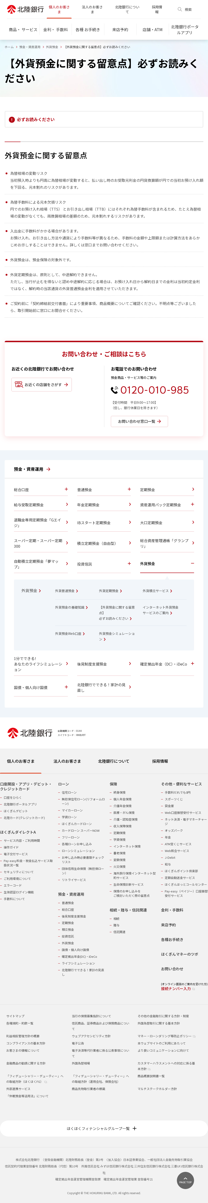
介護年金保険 (122, 806)
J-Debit (170, 857)
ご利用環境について (17, 878)
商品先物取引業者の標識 (88, 1089)
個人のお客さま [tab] (21, 761)
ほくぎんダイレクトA (18, 832)
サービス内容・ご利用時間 (22, 840)
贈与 (116, 925)
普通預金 (68, 903)
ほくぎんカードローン (77, 824)
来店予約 (168, 924)
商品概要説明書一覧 (151, 1076)
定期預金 (68, 923)
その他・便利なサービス (181, 784)
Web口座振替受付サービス (183, 812)
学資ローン (69, 817)
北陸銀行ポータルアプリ (20, 804)
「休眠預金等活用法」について (27, 1096)
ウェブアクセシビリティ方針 (91, 1036)
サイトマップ (15, 1016)
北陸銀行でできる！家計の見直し (83, 972)
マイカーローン (72, 810)
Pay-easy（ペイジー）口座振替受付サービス (186, 893)
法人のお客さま (92, 9)
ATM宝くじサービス (178, 844)
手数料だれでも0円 (178, 792)
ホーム (9, 47)
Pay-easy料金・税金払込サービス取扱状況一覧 (28, 862)
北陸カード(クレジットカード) (24, 817)
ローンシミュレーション (78, 850)
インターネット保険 (127, 846)
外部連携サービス (18, 1089)
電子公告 (78, 1043)
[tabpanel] (104, 883)
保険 (113, 784)
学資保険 (119, 839)
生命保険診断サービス (128, 884)
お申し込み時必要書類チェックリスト (83, 859)
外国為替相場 (81, 1063)
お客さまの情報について (23, 1050)
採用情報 (157, 9)
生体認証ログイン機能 (19, 892)
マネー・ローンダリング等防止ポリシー (166, 1036)
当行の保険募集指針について (91, 1016)
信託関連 (119, 932)
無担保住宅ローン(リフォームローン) (83, 801)
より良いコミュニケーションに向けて (163, 1050)
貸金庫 (169, 806)
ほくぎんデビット (16, 811)
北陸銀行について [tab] (113, 761)
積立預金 (68, 929)
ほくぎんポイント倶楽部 (181, 871)
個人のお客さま (59, 9)
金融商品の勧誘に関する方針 (26, 1063)
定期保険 (119, 833)
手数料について (14, 899)
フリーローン (71, 837)
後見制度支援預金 (74, 916)
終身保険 (119, 792)
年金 (168, 837)
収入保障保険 (122, 826)
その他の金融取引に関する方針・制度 (163, 1016)
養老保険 (119, 853)
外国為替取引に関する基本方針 (159, 1023)
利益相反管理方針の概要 (23, 1036)
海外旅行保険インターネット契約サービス (134, 875)
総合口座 (68, 909)
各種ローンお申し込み (77, 844)
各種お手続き (172, 939)
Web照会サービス (177, 850)
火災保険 (119, 866)
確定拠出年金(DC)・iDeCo (79, 956)
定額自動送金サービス (180, 877)
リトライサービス (74, 880)
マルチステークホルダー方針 (157, 1089)
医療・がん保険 (124, 812)
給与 (168, 864)
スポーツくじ (174, 799)
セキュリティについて (19, 872)
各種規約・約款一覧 (19, 1023)
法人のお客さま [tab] (67, 761)
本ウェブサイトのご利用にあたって (162, 1043)
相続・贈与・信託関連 (128, 910)
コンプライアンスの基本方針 (25, 1043)
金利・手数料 (172, 910)
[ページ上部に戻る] (185, 1180)
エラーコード (13, 885)
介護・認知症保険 (125, 819)
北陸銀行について (127, 9)
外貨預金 (52, 47)
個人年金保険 (122, 799)
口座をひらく (13, 797)
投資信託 (68, 936)
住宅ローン (69, 792)
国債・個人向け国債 (75, 950)
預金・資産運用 (29, 47)
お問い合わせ (172, 968)
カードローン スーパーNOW (80, 830)
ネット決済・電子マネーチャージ (186, 821)
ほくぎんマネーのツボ (179, 954)
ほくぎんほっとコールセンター (186, 884)
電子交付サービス (16, 854)
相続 (116, 918)
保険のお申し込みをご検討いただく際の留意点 (131, 893)
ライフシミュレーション (78, 963)
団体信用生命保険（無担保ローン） (83, 870)
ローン (63, 784)
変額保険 (119, 860)
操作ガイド (11, 847)
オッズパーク (174, 830)
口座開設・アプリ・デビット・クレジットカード (26, 787)
